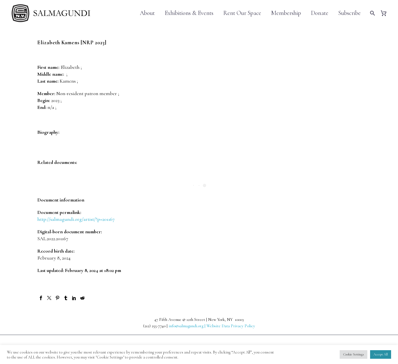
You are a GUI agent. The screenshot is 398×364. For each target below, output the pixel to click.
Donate (319, 13)
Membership (286, 13)
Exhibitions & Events (189, 13)
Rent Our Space (242, 13)
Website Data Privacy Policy (230, 325)
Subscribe (349, 13)
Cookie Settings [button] (353, 354)
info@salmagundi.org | (187, 325)
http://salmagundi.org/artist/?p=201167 (76, 219)
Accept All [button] (380, 354)
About (147, 13)
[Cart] (385, 13)
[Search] (371, 13)
